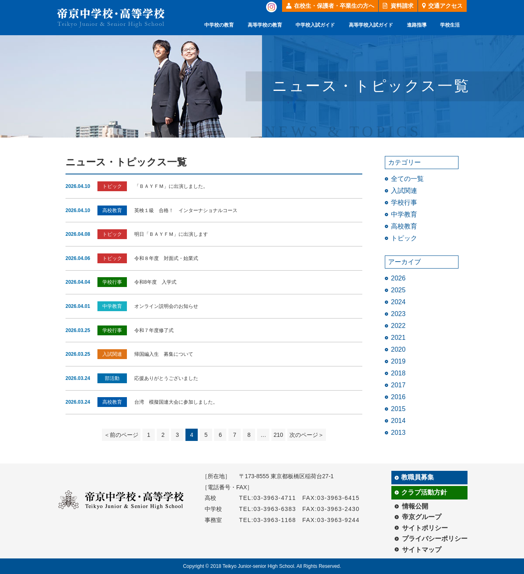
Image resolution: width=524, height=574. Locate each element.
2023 (398, 313)
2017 (398, 385)
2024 (398, 301)
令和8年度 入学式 (155, 282)
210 (278, 435)
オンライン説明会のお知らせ (166, 306)
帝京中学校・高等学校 (111, 17)
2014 (398, 420)
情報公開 (415, 506)
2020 (398, 349)
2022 (398, 325)
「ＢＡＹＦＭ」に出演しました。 (171, 186)
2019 (398, 361)
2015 (398, 408)
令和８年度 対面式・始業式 (166, 258)
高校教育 (404, 226)
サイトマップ (421, 549)
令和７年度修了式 (154, 330)
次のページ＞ (306, 435)
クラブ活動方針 (424, 492)
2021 (398, 337)
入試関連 (404, 190)
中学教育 (404, 214)
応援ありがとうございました (166, 378)
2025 (398, 290)
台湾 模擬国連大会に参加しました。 (176, 402)
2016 (398, 396)
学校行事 (404, 202)
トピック (404, 238)
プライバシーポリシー (435, 538)
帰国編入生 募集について (163, 354)
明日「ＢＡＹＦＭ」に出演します (171, 234)
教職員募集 (417, 477)
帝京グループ (421, 516)
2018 (398, 373)
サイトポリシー (425, 527)
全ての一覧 (407, 178)
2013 (398, 432)
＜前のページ (121, 435)
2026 (398, 278)
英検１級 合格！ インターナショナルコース (185, 210)
